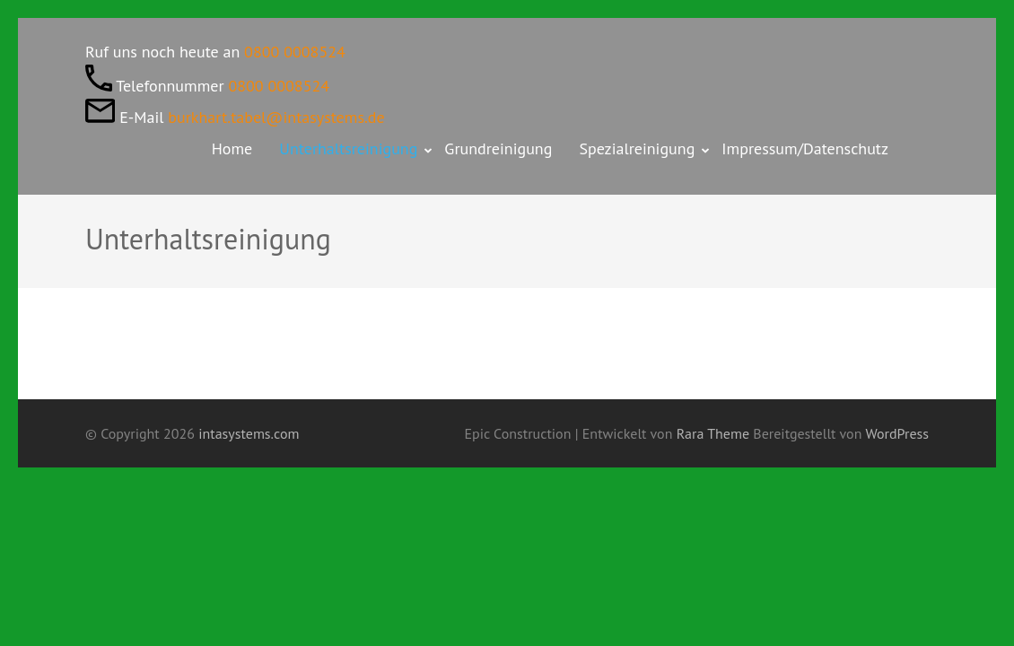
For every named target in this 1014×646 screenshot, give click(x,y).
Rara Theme (715, 433)
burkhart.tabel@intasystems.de (276, 117)
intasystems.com (248, 433)
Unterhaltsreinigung (348, 148)
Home (232, 148)
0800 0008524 (294, 51)
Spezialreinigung (637, 148)
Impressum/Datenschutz (804, 148)
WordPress (897, 433)
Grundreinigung (498, 148)
